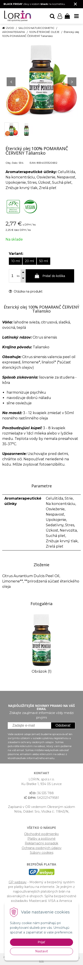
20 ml (29, 261)
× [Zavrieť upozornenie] (75, 4)
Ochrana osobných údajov (42, 848)
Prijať (41, 942)
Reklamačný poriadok (41, 843)
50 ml (43, 261)
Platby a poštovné (41, 839)
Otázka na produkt (25, 291)
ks (18, 275)
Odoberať (63, 725)
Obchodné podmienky (41, 834)
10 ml (15, 261)
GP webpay (18, 882)
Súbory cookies (41, 853)
